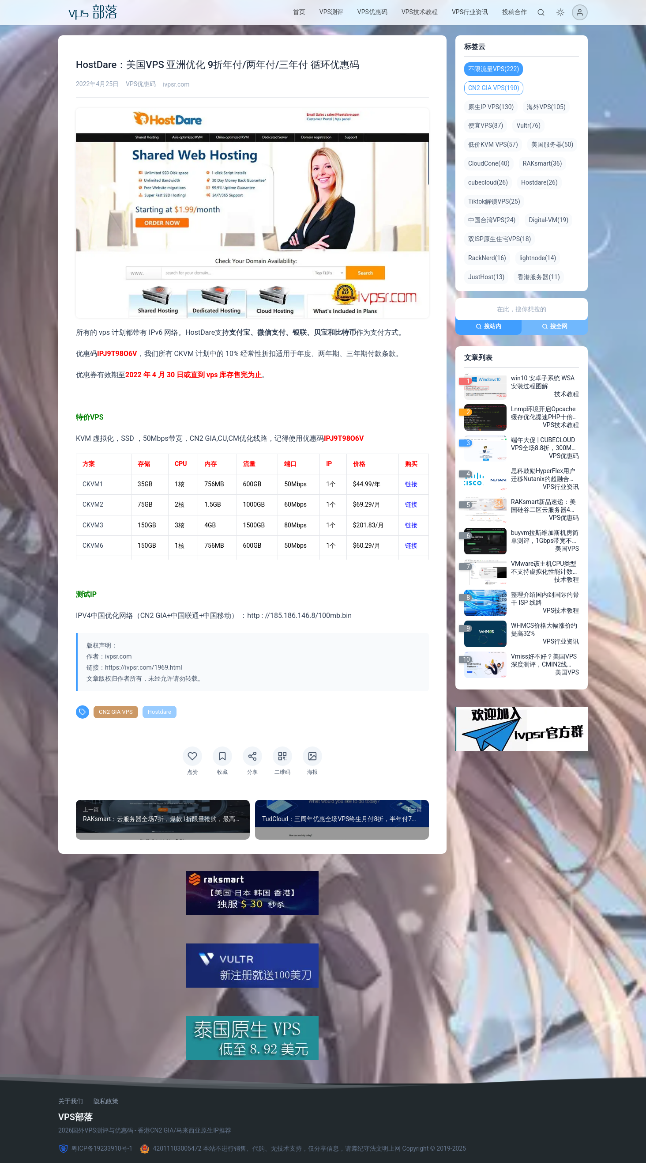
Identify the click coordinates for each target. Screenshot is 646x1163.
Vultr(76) (528, 125)
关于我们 (70, 1101)
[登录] (580, 12)
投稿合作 (514, 11)
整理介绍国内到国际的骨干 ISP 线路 (545, 598)
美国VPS (567, 548)
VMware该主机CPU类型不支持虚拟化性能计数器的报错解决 (545, 568)
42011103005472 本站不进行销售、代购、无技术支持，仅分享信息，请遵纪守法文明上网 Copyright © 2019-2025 (302, 1149)
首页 (299, 11)
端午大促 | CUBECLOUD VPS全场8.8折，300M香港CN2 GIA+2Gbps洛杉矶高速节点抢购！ (544, 444)
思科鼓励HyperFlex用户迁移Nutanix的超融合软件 (543, 475)
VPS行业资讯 (470, 11)
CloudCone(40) (489, 163)
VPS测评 (331, 11)
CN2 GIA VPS (116, 711)
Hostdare (159, 711)
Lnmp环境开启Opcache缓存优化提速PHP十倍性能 (545, 413)
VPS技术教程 (420, 11)
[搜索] (541, 12)
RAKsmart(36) (542, 163)
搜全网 (554, 326)
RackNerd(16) (487, 257)
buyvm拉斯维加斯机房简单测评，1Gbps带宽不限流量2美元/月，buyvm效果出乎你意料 (544, 537)
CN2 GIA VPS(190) (493, 87)
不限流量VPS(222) (493, 68)
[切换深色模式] (560, 12)
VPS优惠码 (372, 11)
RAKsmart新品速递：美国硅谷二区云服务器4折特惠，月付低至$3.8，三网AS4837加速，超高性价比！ (544, 506)
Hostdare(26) (539, 182)
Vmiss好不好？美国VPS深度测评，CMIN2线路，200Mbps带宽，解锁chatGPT (544, 661)
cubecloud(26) (488, 182)
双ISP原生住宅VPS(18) (499, 238)
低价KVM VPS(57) (493, 144)
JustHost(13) (486, 276)
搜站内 (488, 326)
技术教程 (566, 394)
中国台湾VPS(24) (491, 220)
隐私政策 (106, 1101)
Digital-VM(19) (548, 220)
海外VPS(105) (546, 106)
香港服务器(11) (539, 276)
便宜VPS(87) (485, 125)
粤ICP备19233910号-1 (95, 1149)
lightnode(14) (537, 257)
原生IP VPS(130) (491, 106)
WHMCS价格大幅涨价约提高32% (544, 629)
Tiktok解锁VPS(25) (494, 201)
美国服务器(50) (552, 144)
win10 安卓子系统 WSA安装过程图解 (543, 382)
